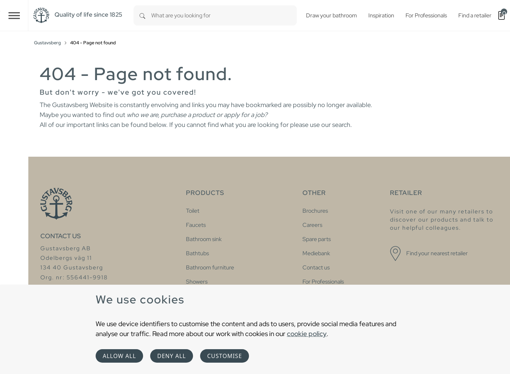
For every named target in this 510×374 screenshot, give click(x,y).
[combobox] (224, 15)
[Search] (142, 15)
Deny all (171, 356)
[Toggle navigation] (14, 15)
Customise (224, 356)
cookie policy (307, 333)
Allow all (119, 356)
